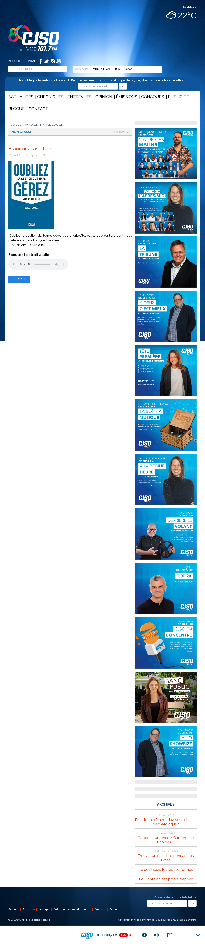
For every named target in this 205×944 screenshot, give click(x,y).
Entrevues (80, 96)
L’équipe (44, 909)
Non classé (30, 125)
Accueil (14, 61)
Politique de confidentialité (72, 909)
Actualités (20, 96)
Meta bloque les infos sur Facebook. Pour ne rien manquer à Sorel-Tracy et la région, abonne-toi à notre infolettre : (102, 83)
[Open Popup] (169, 935)
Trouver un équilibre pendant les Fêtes (166, 858)
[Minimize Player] (198, 935)
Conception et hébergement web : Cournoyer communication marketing (157, 919)
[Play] (144, 935)
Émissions (126, 96)
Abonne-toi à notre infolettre (176, 897)
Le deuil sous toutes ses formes (166, 869)
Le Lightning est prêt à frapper (166, 879)
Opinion (103, 96)
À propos (28, 909)
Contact (31, 61)
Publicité (178, 96)
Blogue (16, 108)
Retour (19, 279)
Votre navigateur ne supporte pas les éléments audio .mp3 (38, 264)
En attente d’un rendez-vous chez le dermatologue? (166, 822)
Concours (152, 96)
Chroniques (50, 96)
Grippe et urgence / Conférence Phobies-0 (166, 840)
